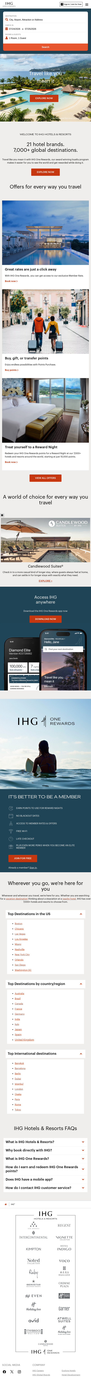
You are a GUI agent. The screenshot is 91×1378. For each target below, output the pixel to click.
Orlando (19, 960)
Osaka (18, 1094)
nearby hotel (69, 899)
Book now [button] (10, 281)
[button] (86, 4)
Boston (18, 924)
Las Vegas (20, 934)
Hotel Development (71, 1374)
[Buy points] (11, 370)
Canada (19, 1004)
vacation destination (17, 899)
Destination (11, 16)
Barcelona (20, 1068)
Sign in (33, 868)
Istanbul (19, 1084)
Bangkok (19, 1063)
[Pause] (2, 515)
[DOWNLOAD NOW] (46, 619)
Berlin (18, 1074)
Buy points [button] (11, 370)
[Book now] (11, 281)
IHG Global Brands (41, 1374)
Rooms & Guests (13, 34)
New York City (22, 955)
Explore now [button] (44, 98)
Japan (18, 1029)
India (17, 1019)
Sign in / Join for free (71, 4)
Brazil (18, 999)
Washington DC (23, 970)
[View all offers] (45, 478)
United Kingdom (24, 1040)
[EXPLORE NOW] (45, 172)
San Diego (20, 965)
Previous (5, 552)
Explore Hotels (69, 1370)
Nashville (19, 949)
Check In (9, 25)
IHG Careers (38, 1370)
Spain (18, 1034)
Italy (17, 1024)
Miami (18, 944)
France (18, 1009)
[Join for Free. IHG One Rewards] (22, 858)
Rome (18, 1105)
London (19, 1089)
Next (85, 552)
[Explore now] (44, 98)
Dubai (18, 1079)
